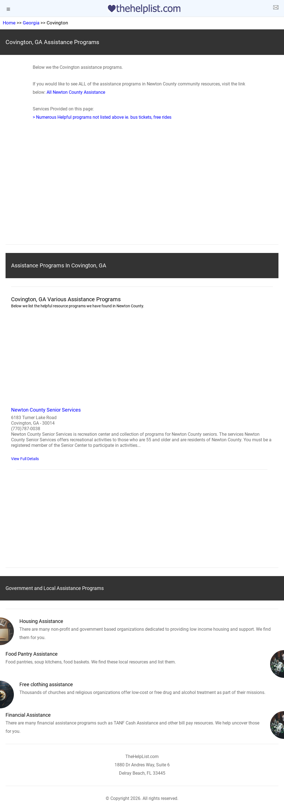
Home (9, 23)
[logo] (142, 9)
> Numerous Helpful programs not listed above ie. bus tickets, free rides (102, 117)
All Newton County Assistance (76, 92)
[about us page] (275, 8)
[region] (142, 190)
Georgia (31, 23)
